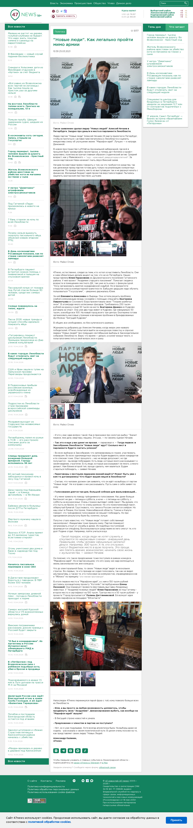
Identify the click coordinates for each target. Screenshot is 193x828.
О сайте (32, 781)
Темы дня (154, 27)
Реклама (60, 781)
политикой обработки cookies (49, 822)
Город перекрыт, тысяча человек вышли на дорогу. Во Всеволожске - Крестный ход (164, 37)
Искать (185, 3)
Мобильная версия (53, 11)
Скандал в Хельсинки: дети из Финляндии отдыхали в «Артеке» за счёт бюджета (26, 72)
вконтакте (57, 11)
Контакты (46, 781)
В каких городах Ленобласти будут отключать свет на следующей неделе (164, 90)
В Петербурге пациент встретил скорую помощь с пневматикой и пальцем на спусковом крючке (26, 275)
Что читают (177, 27)
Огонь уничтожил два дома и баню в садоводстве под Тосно (26, 553)
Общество (99, 3)
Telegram (87, 780)
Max (91, 780)
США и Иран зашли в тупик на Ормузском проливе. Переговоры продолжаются (26, 374)
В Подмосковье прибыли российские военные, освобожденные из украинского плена (26, 391)
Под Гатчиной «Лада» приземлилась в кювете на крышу (26, 208)
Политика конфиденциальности (46, 787)
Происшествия (83, 3)
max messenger (65, 11)
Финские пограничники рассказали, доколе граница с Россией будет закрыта (26, 629)
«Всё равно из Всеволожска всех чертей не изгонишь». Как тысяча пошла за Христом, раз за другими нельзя (26, 90)
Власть (54, 3)
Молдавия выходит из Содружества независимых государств (26, 426)
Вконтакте (74, 780)
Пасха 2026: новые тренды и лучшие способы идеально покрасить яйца (26, 324)
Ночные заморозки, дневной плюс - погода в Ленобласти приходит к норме (26, 598)
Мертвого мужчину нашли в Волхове (26, 522)
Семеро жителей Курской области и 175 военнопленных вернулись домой (26, 614)
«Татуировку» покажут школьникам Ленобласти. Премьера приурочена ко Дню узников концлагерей (26, 341)
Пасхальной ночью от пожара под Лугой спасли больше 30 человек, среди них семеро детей (26, 293)
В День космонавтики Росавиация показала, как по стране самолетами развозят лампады (164, 76)
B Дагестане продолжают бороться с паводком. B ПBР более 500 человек (26, 582)
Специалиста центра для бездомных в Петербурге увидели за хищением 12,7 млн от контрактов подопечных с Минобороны (164, 104)
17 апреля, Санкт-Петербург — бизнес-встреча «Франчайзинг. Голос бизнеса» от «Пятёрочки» (165, 119)
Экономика (66, 3)
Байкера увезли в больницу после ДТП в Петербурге (26, 509)
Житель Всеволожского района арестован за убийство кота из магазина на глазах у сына (165, 50)
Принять (176, 820)
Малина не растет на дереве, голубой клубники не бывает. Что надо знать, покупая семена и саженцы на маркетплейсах (26, 40)
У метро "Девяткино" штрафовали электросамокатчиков (160, 63)
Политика (60, 32)
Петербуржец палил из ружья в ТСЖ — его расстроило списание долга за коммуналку (26, 443)
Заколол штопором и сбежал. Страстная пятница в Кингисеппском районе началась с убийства (26, 736)
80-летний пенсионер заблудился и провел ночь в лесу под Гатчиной (26, 478)
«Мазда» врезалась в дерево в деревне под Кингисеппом (26, 751)
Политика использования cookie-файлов (51, 792)
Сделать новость (65, 16)
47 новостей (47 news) (117, 781)
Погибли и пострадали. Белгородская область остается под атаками (26, 718)
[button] (56, 750)
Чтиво (111, 3)
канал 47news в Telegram (87, 763)
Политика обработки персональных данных (53, 789)
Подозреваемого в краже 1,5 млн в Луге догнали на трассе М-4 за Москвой (26, 684)
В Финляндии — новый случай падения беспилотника (26, 57)
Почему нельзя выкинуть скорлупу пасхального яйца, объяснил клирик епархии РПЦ (26, 239)
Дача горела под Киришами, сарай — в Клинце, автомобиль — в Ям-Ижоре (26, 494)
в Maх (105, 763)
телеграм (61, 11)
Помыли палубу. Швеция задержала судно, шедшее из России (26, 124)
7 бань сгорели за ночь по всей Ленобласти (26, 223)
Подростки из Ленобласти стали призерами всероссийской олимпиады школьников (26, 409)
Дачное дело (123, 3)
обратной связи (107, 767)
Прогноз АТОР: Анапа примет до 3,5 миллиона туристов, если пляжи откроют (26, 537)
